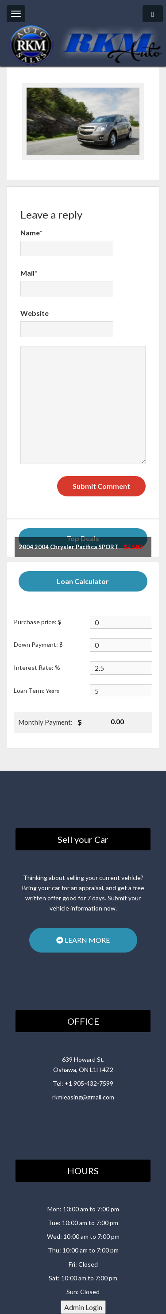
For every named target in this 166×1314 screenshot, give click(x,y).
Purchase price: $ (38, 622)
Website (34, 313)
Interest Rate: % (37, 667)
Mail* (29, 273)
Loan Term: (36, 690)
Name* (31, 232)
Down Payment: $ (38, 644)
